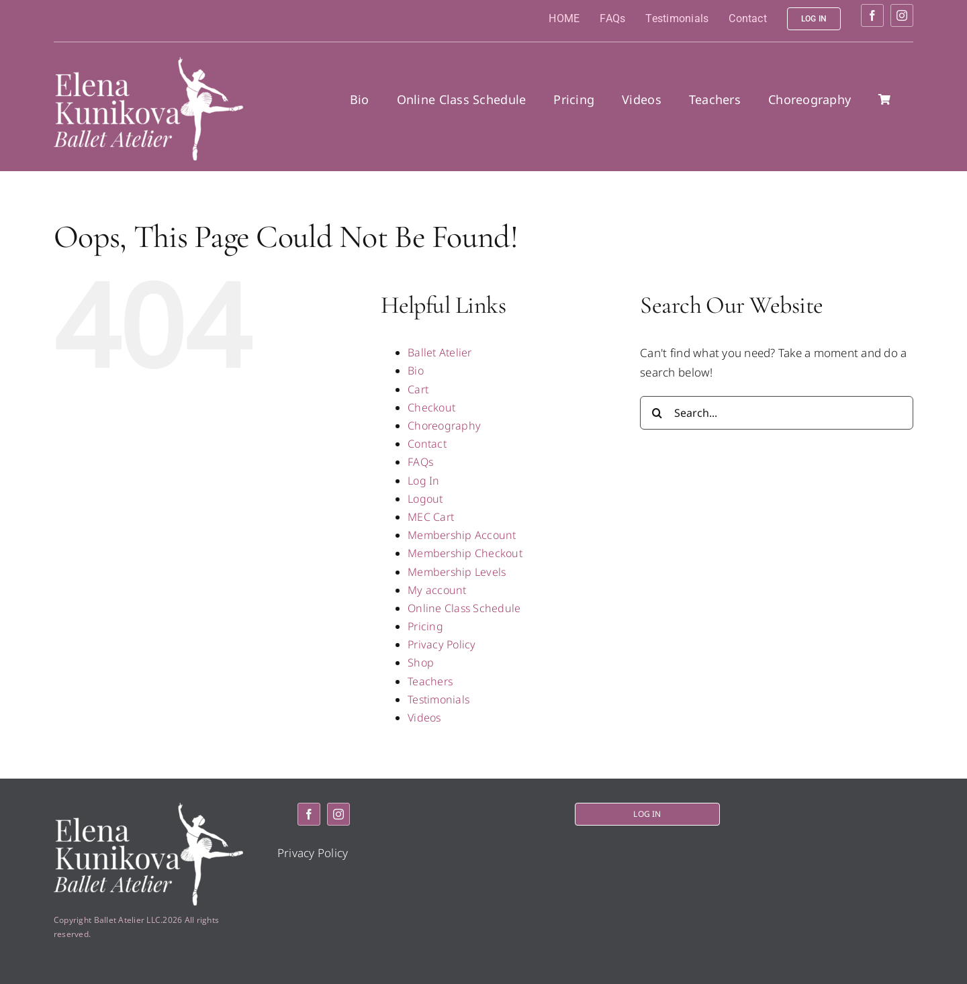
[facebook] (872, 15)
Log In (424, 480)
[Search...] (776, 413)
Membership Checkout (465, 553)
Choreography (444, 425)
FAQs (420, 461)
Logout (425, 498)
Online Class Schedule (464, 608)
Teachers (430, 681)
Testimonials (438, 699)
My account (437, 590)
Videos (424, 717)
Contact (427, 443)
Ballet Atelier (440, 352)
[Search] (657, 413)
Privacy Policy (442, 644)
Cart (418, 389)
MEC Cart (431, 516)
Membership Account (462, 535)
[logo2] (148, 62)
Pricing (425, 626)
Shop (421, 662)
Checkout (431, 407)
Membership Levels (457, 571)
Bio (416, 370)
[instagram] (901, 15)
